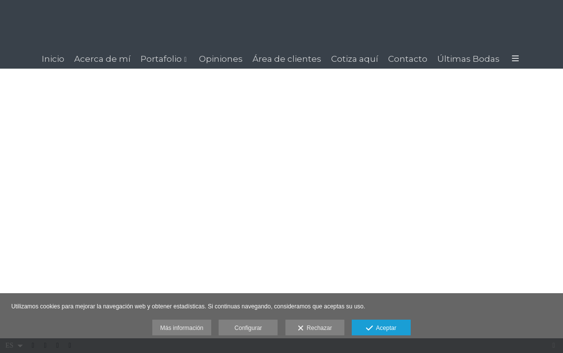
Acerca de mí (102, 59)
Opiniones (221, 59)
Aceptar (381, 328)
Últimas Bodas (468, 59)
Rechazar (315, 328)
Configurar (248, 328)
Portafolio (161, 59)
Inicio (53, 59)
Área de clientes (287, 59)
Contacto (407, 59)
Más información (181, 328)
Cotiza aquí (354, 59)
